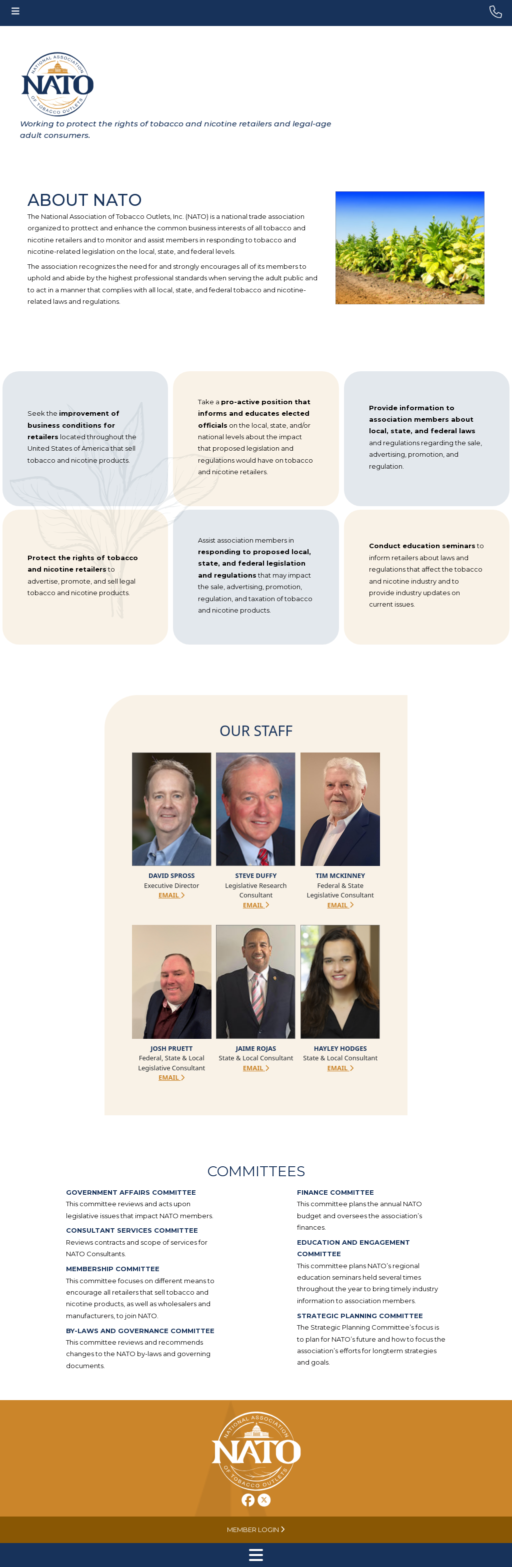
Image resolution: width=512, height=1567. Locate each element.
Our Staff (256, 730)
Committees (256, 1171)
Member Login (255, 1530)
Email (171, 894)
